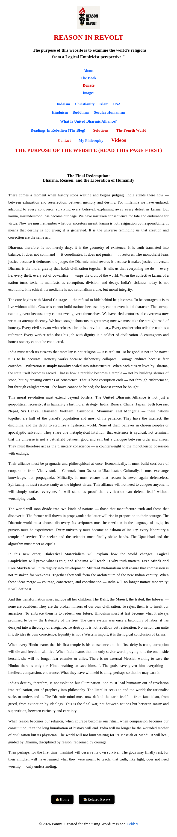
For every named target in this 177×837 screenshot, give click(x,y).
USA (117, 104)
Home (62, 799)
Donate (88, 85)
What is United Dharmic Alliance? (88, 121)
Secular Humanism (109, 112)
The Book (89, 78)
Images (88, 93)
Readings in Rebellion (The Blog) (58, 130)
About (88, 71)
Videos (118, 140)
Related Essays (96, 799)
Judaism (63, 104)
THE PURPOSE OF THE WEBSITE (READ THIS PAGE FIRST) (88, 150)
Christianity (84, 104)
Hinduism (60, 112)
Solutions (101, 130)
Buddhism (81, 112)
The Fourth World (131, 130)
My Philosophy (91, 140)
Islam (104, 104)
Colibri (132, 823)
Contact (65, 140)
